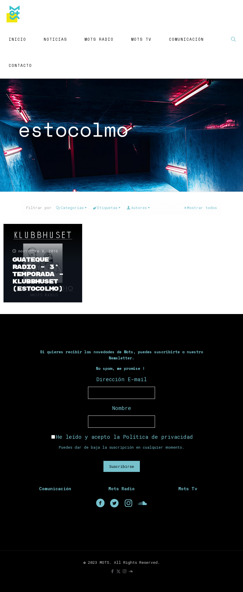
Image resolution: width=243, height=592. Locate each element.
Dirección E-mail (121, 379)
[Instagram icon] (124, 571)
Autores (138, 207)
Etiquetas (107, 207)
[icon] (130, 571)
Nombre (121, 408)
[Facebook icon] (112, 571)
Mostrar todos (200, 207)
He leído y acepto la (122, 437)
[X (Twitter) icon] (118, 571)
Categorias (71, 207)
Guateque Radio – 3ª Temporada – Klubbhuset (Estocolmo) (37, 274)
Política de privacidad (158, 436)
